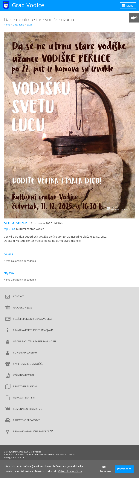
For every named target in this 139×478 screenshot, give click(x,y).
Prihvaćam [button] (124, 469)
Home (7, 24)
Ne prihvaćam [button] (104, 469)
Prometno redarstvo (26, 420)
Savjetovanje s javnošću (28, 363)
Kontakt (18, 296)
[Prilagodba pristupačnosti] (134, 18)
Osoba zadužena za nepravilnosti (34, 341)
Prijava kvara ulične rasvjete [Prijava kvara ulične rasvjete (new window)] (31, 431)
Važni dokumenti (23, 375)
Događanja (18, 24)
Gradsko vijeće (22, 307)
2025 (29, 24)
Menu (127, 5)
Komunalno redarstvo (27, 408)
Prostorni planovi (25, 386)
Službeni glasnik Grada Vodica (32, 318)
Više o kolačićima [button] (70, 471)
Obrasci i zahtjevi (24, 397)
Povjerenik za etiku (25, 352)
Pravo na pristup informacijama (33, 330)
